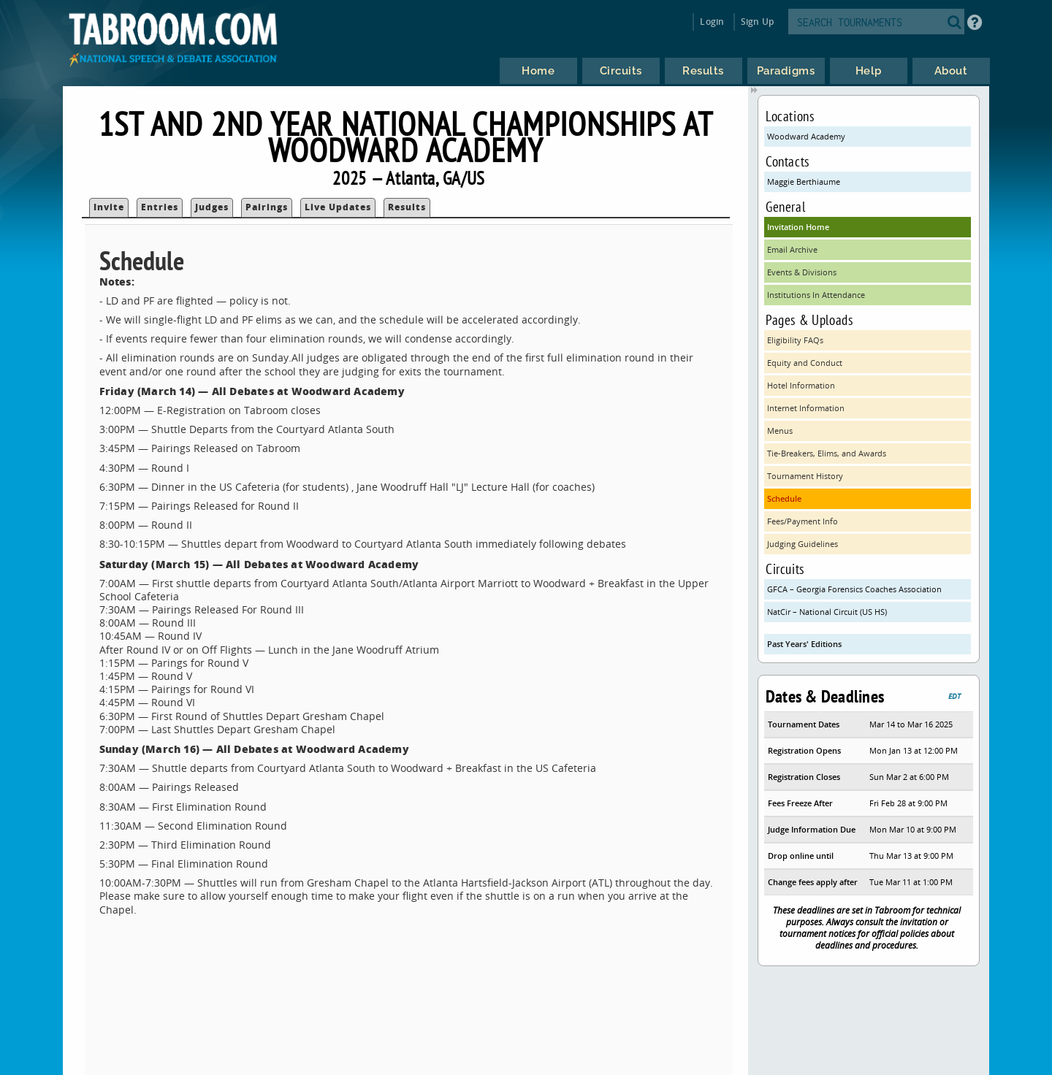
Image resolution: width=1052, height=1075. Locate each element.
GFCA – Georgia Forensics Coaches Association (854, 589)
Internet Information (806, 407)
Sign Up (757, 21)
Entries (159, 207)
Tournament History (805, 475)
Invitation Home (798, 226)
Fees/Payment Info (802, 521)
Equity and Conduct (804, 362)
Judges (212, 207)
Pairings (266, 207)
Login (712, 21)
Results (407, 207)
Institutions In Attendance (816, 294)
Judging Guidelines (802, 543)
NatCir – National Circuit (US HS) (827, 611)
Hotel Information (801, 385)
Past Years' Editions (804, 643)
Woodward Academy (806, 136)
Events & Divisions (801, 272)
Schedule (784, 498)
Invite (109, 207)
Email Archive (792, 249)
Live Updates (338, 207)
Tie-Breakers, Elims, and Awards (826, 453)
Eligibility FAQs (795, 339)
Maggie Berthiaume (803, 181)
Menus (780, 430)
